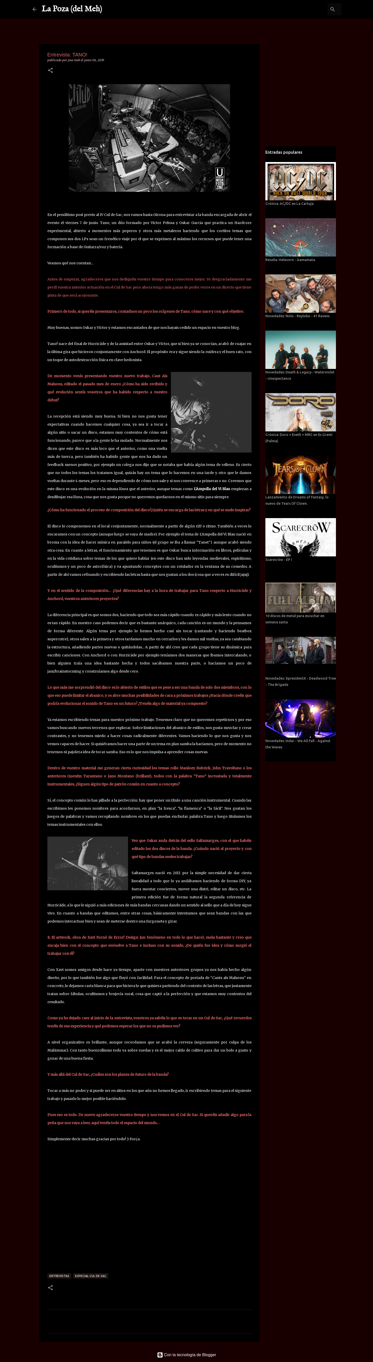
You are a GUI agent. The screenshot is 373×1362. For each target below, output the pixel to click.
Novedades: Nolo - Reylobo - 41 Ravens (297, 316)
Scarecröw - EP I (278, 560)
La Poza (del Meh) (72, 9)
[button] (50, 70)
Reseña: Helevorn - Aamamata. (290, 260)
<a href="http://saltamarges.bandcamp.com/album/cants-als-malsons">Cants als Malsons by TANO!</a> (149, 1210)
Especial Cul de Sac (90, 1276)
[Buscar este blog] (315, 9)
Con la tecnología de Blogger (186, 1355)
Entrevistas (59, 1276)
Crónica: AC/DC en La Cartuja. (289, 204)
